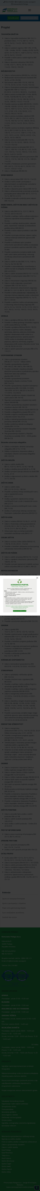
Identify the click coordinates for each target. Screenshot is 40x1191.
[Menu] (29, 10)
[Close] (37, 578)
